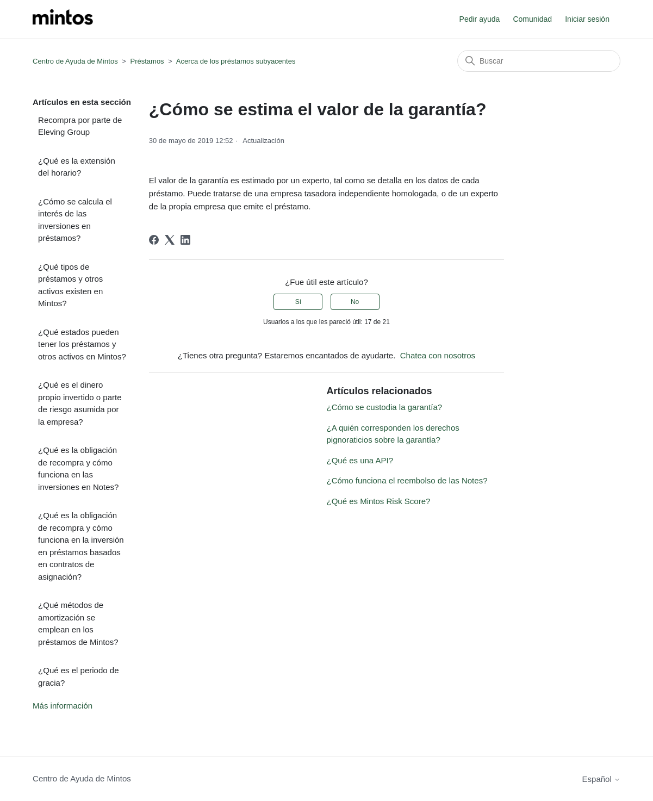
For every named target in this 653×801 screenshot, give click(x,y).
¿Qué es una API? (359, 460)
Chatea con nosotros (437, 355)
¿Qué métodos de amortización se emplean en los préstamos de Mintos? (78, 623)
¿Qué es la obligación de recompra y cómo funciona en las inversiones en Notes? (78, 468)
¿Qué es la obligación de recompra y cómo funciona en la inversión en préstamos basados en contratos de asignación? (81, 546)
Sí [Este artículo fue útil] (298, 302)
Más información (62, 705)
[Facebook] (154, 240)
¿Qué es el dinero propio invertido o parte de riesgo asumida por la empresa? (79, 403)
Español (601, 779)
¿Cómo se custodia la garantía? (384, 407)
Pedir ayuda (479, 19)
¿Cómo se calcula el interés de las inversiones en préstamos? (75, 220)
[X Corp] (170, 240)
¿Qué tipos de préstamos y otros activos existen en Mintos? (70, 285)
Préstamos (147, 61)
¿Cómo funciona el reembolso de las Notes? (406, 480)
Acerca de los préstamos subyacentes (236, 61)
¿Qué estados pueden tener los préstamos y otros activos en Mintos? (82, 344)
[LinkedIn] (185, 240)
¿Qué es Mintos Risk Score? (378, 501)
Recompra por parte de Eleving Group (80, 126)
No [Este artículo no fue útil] (355, 302)
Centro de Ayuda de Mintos (75, 61)
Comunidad (532, 19)
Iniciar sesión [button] (587, 19)
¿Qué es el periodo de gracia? (78, 676)
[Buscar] (538, 61)
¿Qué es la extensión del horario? (76, 167)
